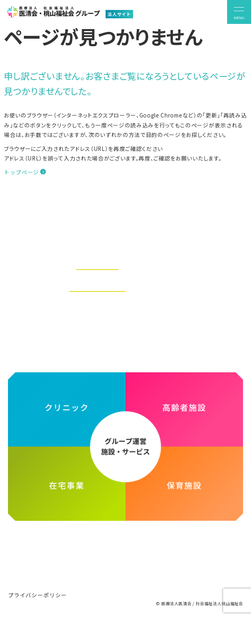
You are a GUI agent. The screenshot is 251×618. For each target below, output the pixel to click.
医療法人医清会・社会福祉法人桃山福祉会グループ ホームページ (125, 550)
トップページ (21, 172)
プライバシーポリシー (37, 595)
